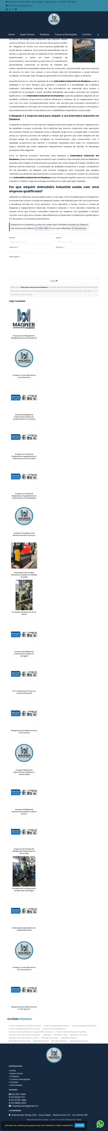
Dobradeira (47, 1035)
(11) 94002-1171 (18, 1097)
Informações (16, 1085)
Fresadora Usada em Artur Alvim (24, 613)
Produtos (44, 34)
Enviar (54, 281)
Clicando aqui (79, 228)
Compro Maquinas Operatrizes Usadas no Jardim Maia (24, 772)
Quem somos (16, 1073)
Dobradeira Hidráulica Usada (20, 1041)
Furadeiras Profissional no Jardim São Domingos (24, 889)
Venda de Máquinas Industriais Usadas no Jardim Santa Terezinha (24, 416)
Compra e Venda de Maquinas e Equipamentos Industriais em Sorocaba (24, 456)
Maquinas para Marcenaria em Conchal (24, 731)
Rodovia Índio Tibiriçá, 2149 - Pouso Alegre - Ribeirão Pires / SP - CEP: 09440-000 (49, 1115)
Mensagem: (15, 256)
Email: (59, 238)
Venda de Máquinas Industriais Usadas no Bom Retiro (24, 811)
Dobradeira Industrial (41, 1041)
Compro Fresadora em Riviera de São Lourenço (24, 534)
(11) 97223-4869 (18, 1100)
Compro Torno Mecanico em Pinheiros (24, 376)
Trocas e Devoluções (66, 34)
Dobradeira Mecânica (59, 1041)
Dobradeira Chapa (61, 1035)
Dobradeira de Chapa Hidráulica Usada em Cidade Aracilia (24, 574)
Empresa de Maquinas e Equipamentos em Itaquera (24, 337)
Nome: (12, 238)
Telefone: (14, 247)
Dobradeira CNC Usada (78, 1035)
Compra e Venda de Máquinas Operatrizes (25, 1035)
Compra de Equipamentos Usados (56, 1026)
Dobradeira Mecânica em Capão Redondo (24, 929)
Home (11, 34)
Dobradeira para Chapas (79, 1041)
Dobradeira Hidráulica (69, 1038)
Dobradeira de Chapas (49, 1038)
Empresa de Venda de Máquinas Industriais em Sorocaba (24, 851)
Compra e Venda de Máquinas (53, 1029)
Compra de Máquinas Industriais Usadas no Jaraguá (24, 653)
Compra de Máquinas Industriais (84, 1026)
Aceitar (79, 1125)
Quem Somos (27, 34)
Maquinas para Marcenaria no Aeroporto (24, 1008)
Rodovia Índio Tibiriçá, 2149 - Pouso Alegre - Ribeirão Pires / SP (34, 2)
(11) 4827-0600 (69, 2)
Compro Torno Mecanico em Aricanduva (24, 968)
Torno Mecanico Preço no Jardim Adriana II (24, 692)
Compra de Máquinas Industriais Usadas (24, 1029)
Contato (86, 34)
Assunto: (60, 247)
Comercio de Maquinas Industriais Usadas (25, 1026)
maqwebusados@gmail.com (20, 5)
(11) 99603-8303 (18, 1103)
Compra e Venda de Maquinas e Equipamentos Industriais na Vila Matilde (24, 495)
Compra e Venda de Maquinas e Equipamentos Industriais (31, 1032)
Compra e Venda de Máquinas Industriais (70, 1032)
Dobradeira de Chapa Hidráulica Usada (24, 1038)
